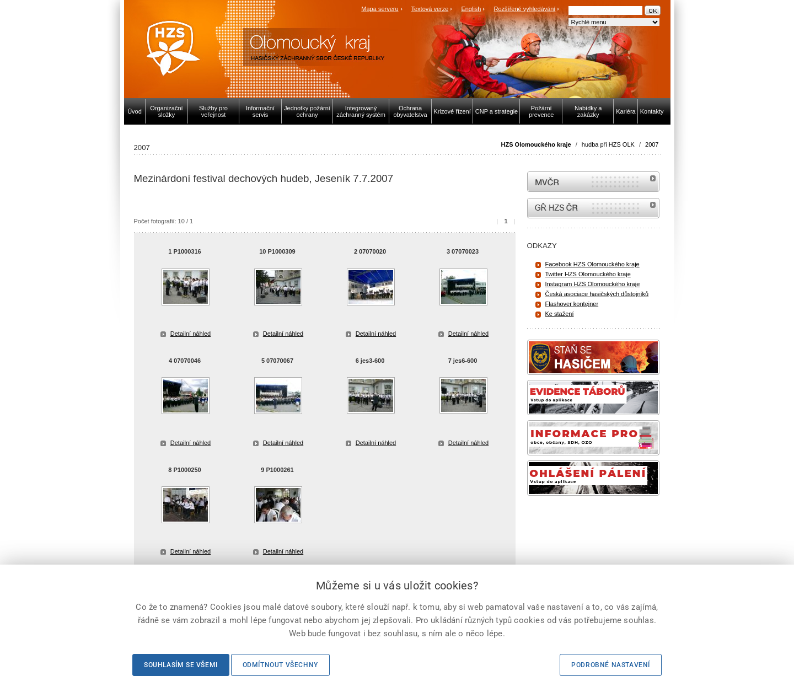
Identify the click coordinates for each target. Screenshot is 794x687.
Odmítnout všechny (280, 665)
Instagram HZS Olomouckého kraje (592, 284)
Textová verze (429, 9)
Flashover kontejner (572, 303)
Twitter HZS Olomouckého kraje (588, 274)
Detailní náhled (190, 333)
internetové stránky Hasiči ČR (593, 208)
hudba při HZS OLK (608, 144)
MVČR (593, 181)
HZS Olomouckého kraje (536, 144)
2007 (651, 144)
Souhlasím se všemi (181, 665)
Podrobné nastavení (610, 665)
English (471, 9)
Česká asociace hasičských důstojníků (597, 294)
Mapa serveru (379, 9)
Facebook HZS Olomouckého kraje (592, 264)
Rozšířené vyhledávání (525, 9)
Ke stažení (559, 313)
